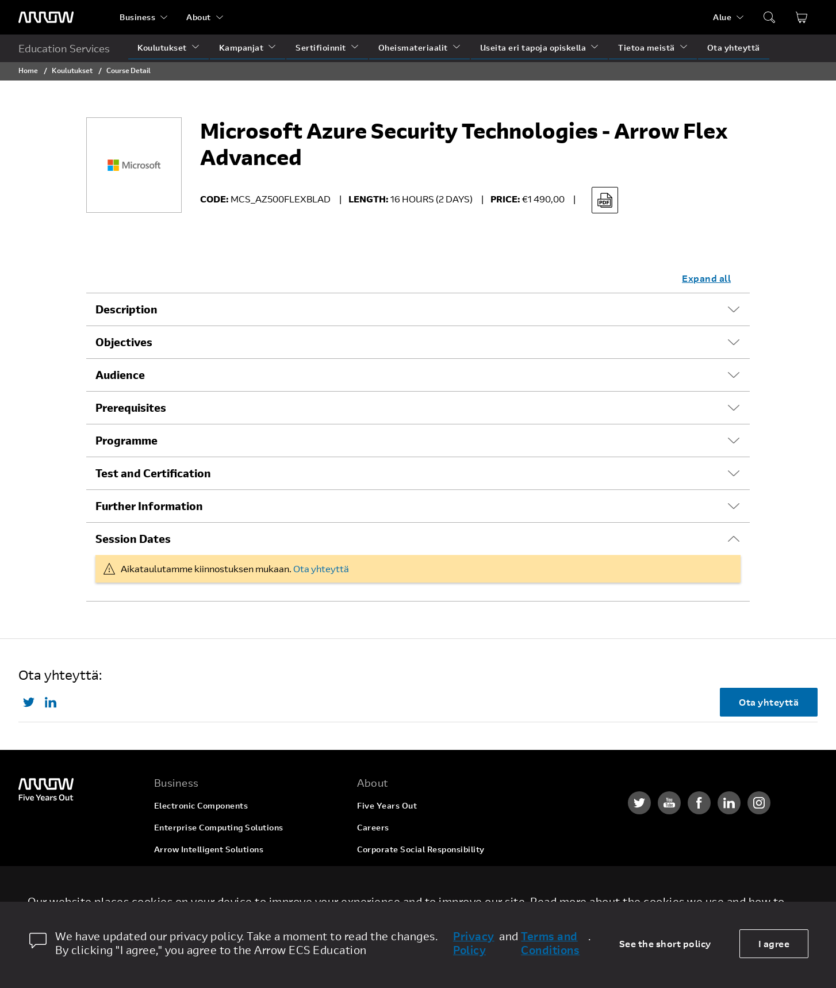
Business (137, 17)
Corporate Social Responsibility (421, 849)
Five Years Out (387, 805)
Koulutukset (162, 47)
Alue (722, 17)
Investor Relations (394, 871)
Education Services (64, 48)
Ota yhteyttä (733, 47)
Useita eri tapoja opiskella (533, 47)
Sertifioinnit (321, 47)
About (198, 17)
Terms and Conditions (550, 943)
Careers (373, 827)
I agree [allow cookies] (774, 943)
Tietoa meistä (646, 47)
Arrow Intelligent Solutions (209, 849)
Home (28, 70)
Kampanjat (241, 47)
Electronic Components (201, 805)
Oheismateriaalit (413, 47)
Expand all (706, 278)
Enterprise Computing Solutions (218, 827)
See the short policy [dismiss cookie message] (665, 943)
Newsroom (378, 892)
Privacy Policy (473, 943)
